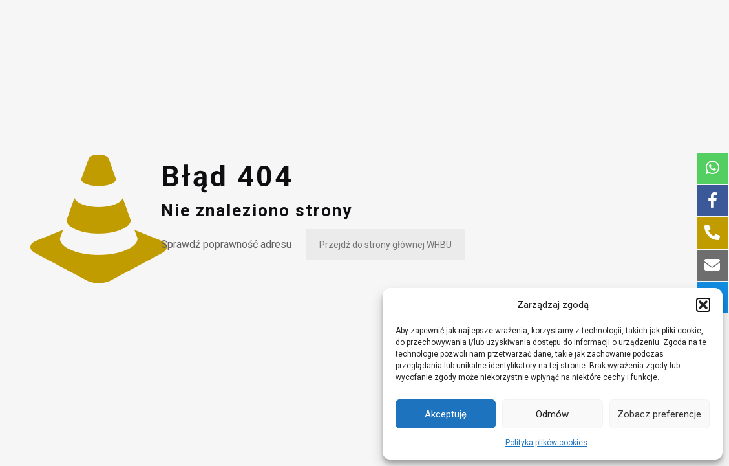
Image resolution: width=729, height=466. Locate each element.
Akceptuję (446, 414)
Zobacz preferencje (659, 414)
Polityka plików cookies (546, 442)
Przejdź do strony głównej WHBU (385, 244)
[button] (703, 304)
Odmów (552, 414)
